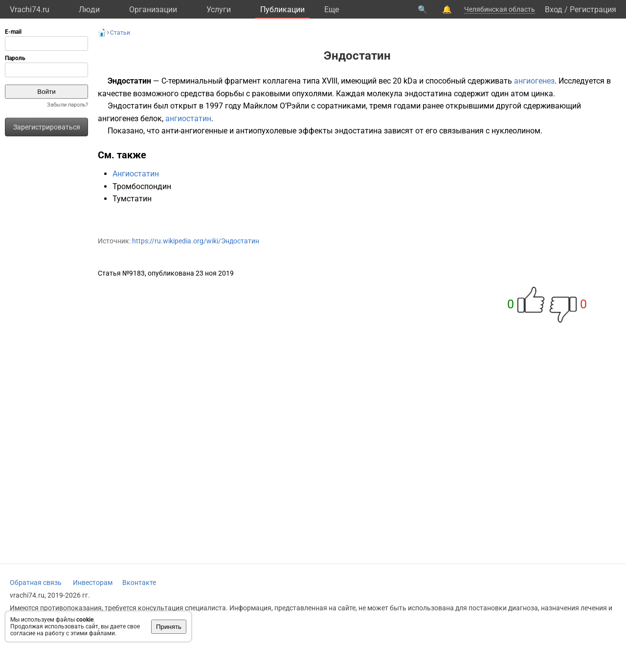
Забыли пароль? (67, 105)
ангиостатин (188, 118)
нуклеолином (516, 130)
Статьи (120, 32)
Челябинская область (499, 9)
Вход (553, 9)
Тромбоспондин (141, 186)
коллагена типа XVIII (300, 81)
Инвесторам (92, 582)
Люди (89, 9)
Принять (168, 626)
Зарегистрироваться (46, 127)
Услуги (218, 9)
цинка (542, 93)
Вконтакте (139, 582)
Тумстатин (132, 198)
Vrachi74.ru (29, 9)
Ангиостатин (135, 173)
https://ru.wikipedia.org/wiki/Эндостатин (195, 241)
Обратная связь (36, 582)
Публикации (282, 9)
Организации (153, 9)
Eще (331, 9)
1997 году (223, 105)
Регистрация (593, 9)
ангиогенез (534, 81)
